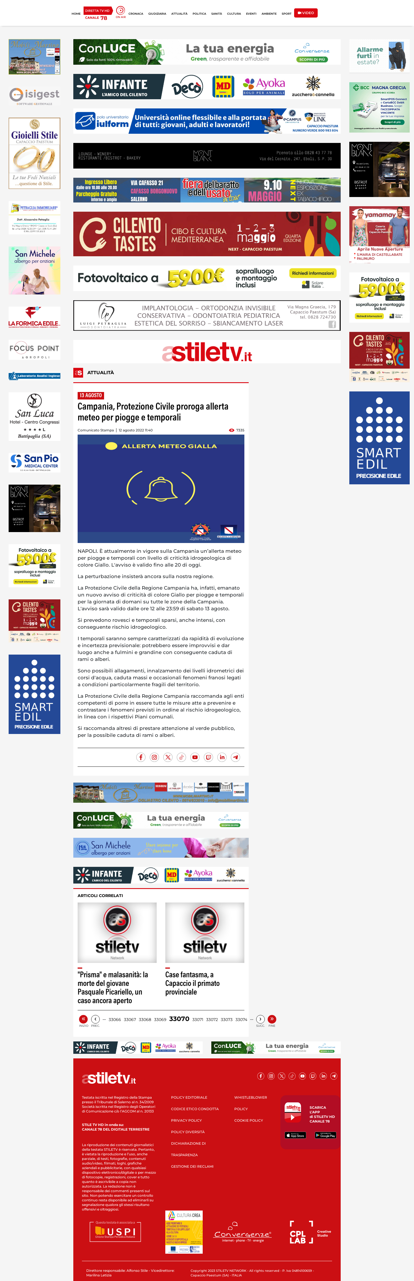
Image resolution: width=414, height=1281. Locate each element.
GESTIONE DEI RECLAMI (192, 1166)
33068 (145, 1019)
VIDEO (306, 13)
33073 (227, 1019)
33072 (212, 1019)
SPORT (287, 13)
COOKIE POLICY (248, 1120)
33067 (130, 1019)
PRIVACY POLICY (186, 1120)
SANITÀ (216, 13)
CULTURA (234, 13)
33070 (179, 1019)
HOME (76, 13)
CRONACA (136, 13)
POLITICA (199, 13)
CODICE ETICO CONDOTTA (195, 1109)
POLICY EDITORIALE (189, 1097)
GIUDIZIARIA (157, 13)
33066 (115, 1019)
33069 (160, 1019)
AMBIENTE (269, 13)
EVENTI (251, 13)
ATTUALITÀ (179, 13)
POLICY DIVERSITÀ (188, 1132)
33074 (241, 1019)
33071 (197, 1019)
